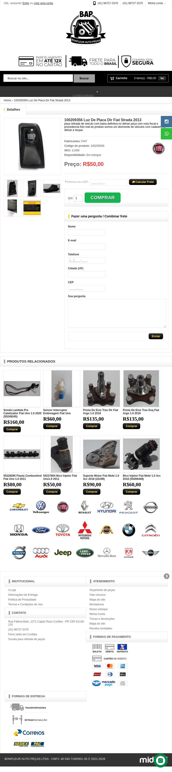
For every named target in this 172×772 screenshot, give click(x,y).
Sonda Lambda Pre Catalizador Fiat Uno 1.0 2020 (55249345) (22, 419)
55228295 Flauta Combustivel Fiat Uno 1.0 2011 (22, 483)
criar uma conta (43, 3)
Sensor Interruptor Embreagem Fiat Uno (57, 417)
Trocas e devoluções (102, 624)
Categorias (49, 92)
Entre (25, 3)
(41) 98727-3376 (108, 3)
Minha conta (155, 3)
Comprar (12, 434)
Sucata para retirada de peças (26, 644)
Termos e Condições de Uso (25, 610)
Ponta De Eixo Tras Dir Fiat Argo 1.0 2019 (100, 417)
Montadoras (96, 610)
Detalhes (13, 109)
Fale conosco (97, 600)
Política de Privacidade (22, 605)
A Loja (12, 595)
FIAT (84, 141)
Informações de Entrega (23, 600)
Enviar (156, 341)
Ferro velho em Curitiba (22, 639)
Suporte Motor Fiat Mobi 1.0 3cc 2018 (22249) (101, 483)
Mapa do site (97, 605)
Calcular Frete (143, 182)
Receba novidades (100, 634)
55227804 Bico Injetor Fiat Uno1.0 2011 (60, 483)
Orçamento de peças (102, 595)
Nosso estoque (98, 614)
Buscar (84, 78)
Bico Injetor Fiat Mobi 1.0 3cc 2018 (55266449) (142, 483)
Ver (162, 78)
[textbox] (38, 79)
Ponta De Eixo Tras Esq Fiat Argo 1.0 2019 (141, 417)
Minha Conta (97, 619)
